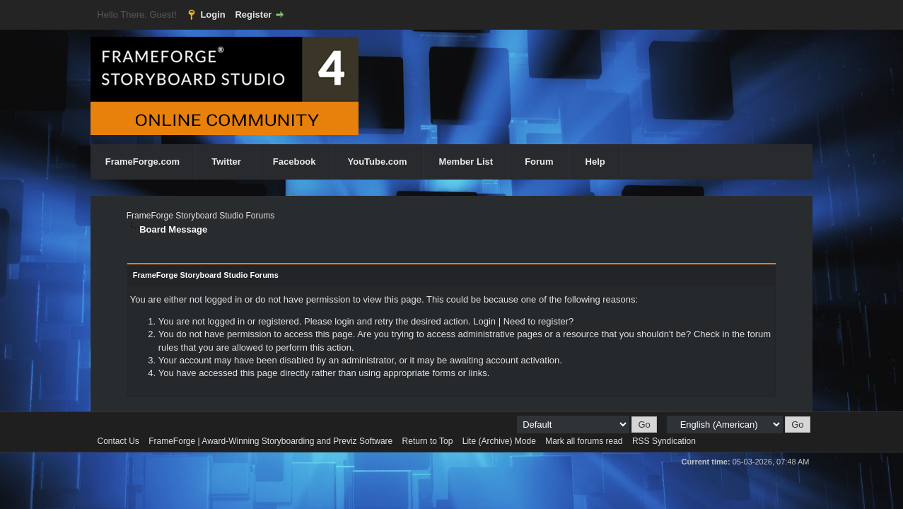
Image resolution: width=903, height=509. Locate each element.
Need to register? (538, 321)
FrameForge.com (142, 161)
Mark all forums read (583, 441)
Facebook (294, 161)
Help (595, 161)
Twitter (226, 161)
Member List (466, 161)
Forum (539, 161)
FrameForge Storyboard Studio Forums (200, 216)
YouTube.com (377, 161)
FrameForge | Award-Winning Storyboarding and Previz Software (270, 441)
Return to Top (427, 441)
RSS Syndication (664, 441)
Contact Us (118, 441)
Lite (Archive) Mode (499, 441)
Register (253, 14)
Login (212, 14)
